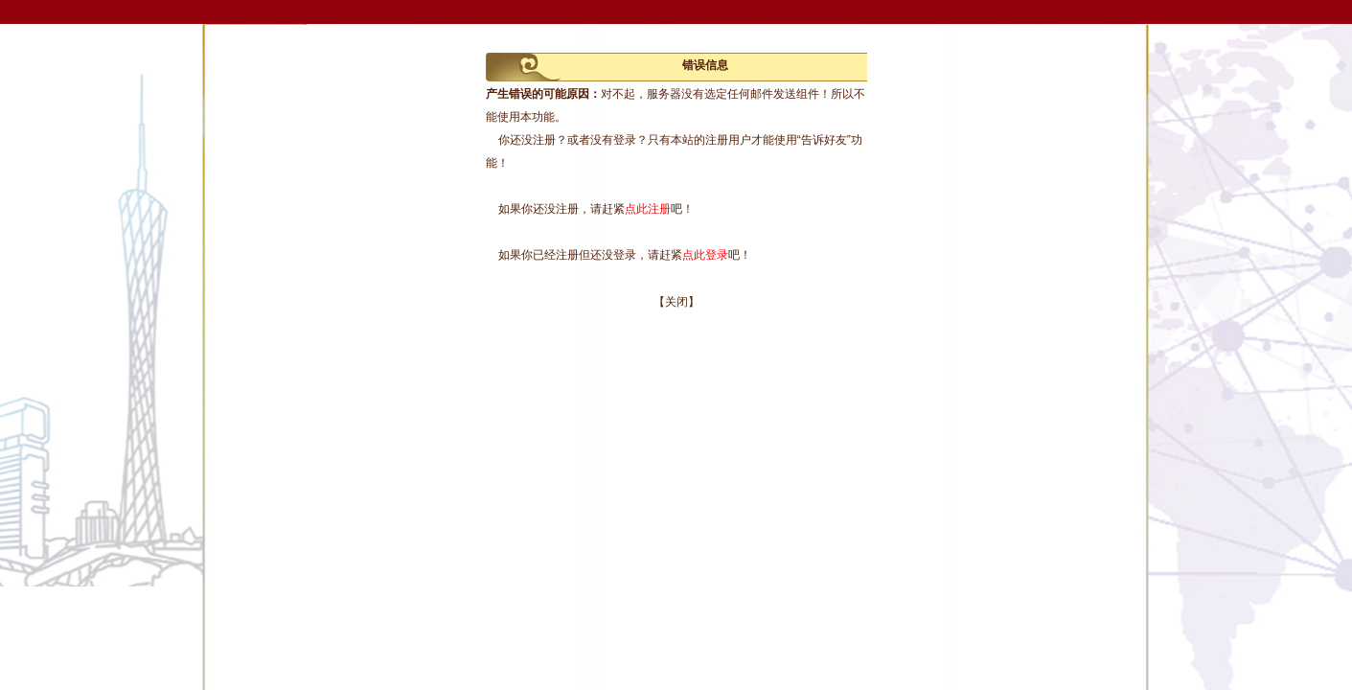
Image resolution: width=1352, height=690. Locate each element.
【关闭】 (676, 302)
